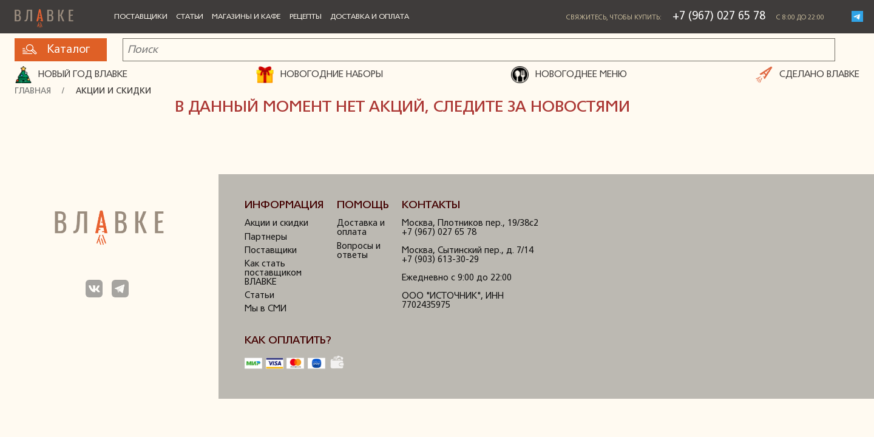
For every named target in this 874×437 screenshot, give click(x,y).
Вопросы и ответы (359, 251)
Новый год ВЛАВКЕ (71, 75)
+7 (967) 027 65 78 (718, 16)
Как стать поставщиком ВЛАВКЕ (273, 273)
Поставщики (141, 17)
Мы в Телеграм (120, 288)
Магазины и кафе (246, 17)
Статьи (189, 17)
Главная (33, 91)
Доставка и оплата (369, 17)
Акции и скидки (113, 91)
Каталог (56, 50)
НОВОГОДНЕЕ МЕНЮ (569, 75)
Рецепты (306, 17)
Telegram (857, 16)
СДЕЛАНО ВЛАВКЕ (808, 75)
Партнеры (266, 237)
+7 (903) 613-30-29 (440, 260)
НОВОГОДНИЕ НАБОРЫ (319, 75)
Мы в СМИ (265, 309)
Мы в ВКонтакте (94, 288)
